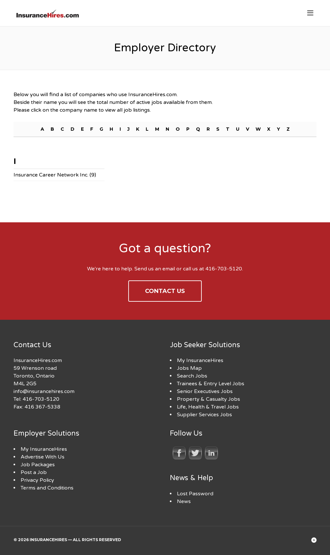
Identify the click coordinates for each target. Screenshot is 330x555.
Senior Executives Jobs (205, 391)
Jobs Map (189, 368)
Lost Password (195, 493)
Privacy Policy (37, 480)
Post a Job (34, 472)
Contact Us (165, 291)
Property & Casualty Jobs (208, 399)
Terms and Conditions (47, 488)
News (184, 501)
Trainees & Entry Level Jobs (210, 383)
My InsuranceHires (200, 360)
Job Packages (38, 464)
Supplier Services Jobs (204, 414)
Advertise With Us (42, 457)
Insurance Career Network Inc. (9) (55, 175)
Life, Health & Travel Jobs (208, 407)
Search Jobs (192, 376)
